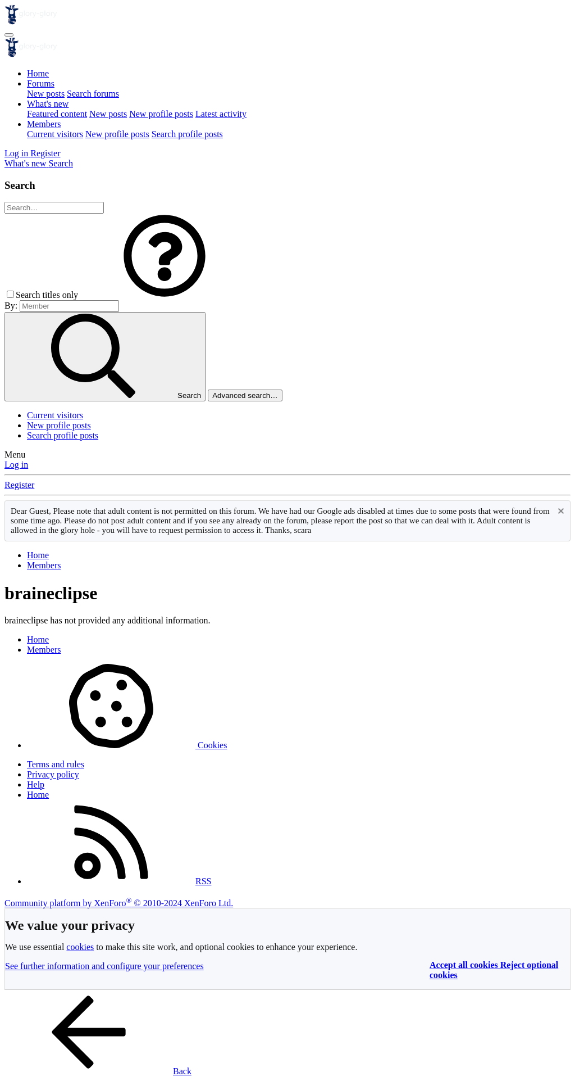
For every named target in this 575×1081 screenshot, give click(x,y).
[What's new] (26, 163)
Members (44, 124)
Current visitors (55, 134)
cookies (80, 947)
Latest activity (221, 114)
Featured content (57, 114)
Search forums (93, 93)
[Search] (60, 163)
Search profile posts (187, 134)
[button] (164, 295)
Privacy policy (53, 774)
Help (35, 784)
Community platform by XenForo (118, 903)
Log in (16, 464)
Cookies (127, 745)
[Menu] (8, 35)
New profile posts (161, 114)
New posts (46, 93)
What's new (48, 103)
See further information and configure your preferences (104, 966)
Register (19, 485)
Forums (40, 83)
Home (38, 73)
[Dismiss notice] (559, 512)
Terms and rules (55, 764)
